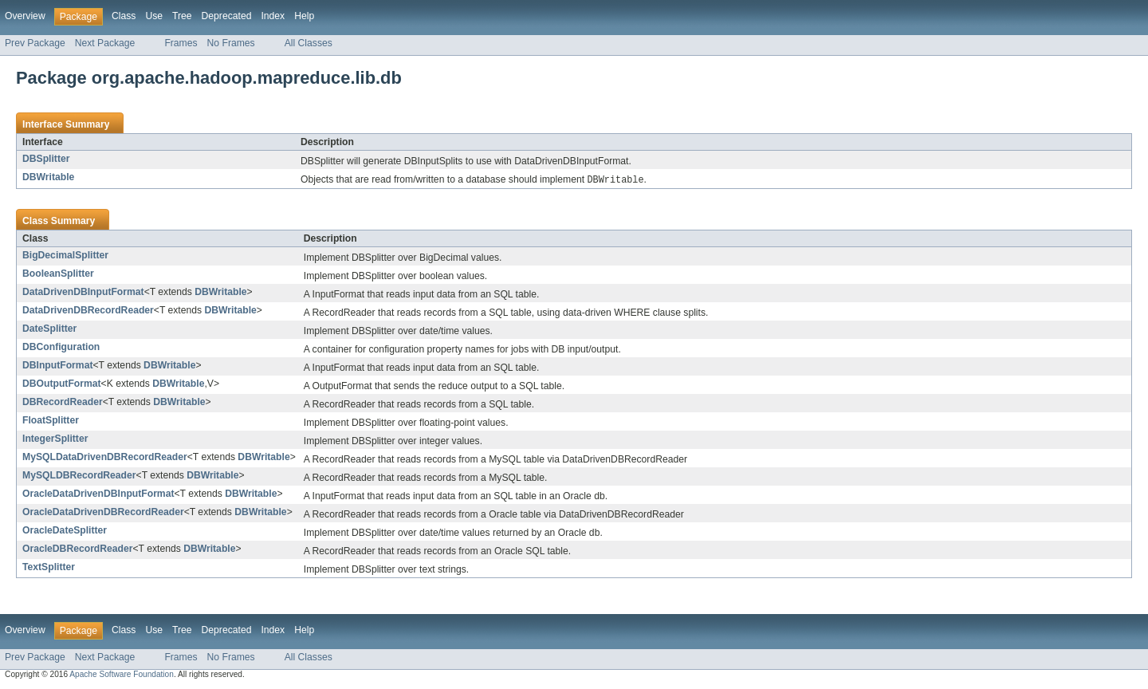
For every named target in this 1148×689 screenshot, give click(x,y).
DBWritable (48, 177)
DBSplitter (45, 158)
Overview (25, 16)
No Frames (231, 43)
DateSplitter (49, 329)
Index (273, 16)
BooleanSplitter (58, 274)
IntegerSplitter (55, 439)
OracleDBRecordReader (77, 549)
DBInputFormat (57, 366)
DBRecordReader (62, 402)
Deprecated (227, 16)
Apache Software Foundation (121, 675)
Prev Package (35, 43)
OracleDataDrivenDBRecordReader (103, 512)
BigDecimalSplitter (65, 256)
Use (154, 16)
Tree (182, 16)
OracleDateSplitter (64, 531)
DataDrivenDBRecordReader (88, 311)
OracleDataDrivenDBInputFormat (98, 494)
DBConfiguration (61, 347)
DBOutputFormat (61, 384)
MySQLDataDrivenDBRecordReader (104, 457)
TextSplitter (48, 567)
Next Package (105, 43)
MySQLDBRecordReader (79, 476)
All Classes (308, 43)
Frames (180, 43)
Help (304, 16)
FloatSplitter (50, 421)
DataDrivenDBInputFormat (83, 292)
